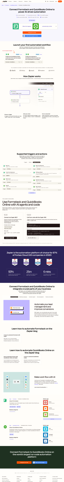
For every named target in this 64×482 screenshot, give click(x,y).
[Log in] (56, 1)
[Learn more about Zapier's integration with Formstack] (5, 400)
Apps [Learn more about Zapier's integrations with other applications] (3, 5)
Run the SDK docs (32, 237)
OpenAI (56, 383)
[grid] (13, 91)
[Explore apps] (48, 1)
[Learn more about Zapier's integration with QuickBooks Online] (5, 427)
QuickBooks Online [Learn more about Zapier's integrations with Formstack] (16, 425)
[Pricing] (30, 1)
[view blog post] (11, 338)
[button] (32, 36)
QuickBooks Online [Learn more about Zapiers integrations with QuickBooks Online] (13, 5)
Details (21, 54)
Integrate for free (32, 32)
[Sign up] (60, 1)
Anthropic (36, 384)
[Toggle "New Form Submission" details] (47, 166)
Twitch (29, 478)
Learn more (12, 406)
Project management (43, 478)
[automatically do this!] (45, 26)
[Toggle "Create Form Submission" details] (17, 173)
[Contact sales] (51, 1)
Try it (20, 62)
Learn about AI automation (41, 387)
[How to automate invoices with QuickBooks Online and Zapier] (11, 359)
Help (18, 406)
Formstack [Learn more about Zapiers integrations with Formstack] (7, 5)
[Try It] (17, 169)
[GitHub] (46, 1)
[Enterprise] (26, 1)
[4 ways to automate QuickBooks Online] (32, 359)
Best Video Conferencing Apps (57, 478)
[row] (13, 91)
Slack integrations (5, 478)
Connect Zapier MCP (10, 237)
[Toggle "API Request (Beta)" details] (47, 173)
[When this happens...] (18, 26)
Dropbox (18, 478)
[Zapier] (4, 1)
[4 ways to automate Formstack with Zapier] (11, 338)
